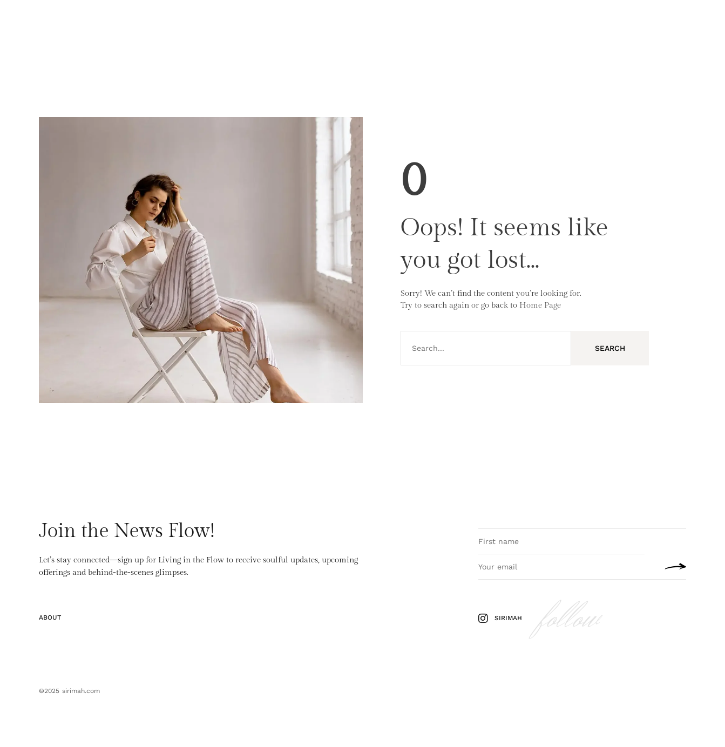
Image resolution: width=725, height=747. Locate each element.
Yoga (125, 23)
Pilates (92, 23)
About (190, 23)
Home (59, 23)
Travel (156, 23)
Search (610, 348)
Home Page (540, 305)
